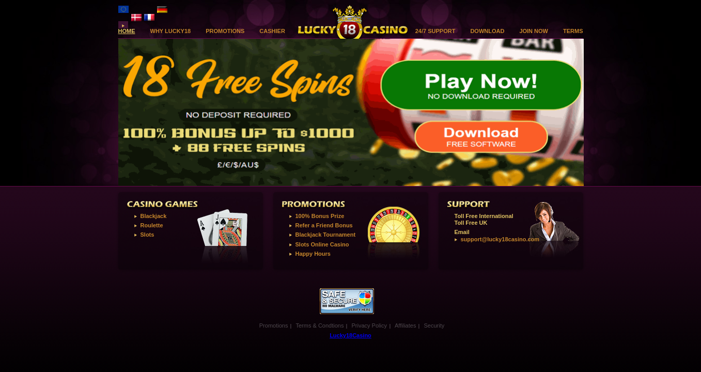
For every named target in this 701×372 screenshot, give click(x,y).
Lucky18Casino (350, 335)
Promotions (225, 31)
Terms (573, 31)
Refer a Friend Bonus (324, 225)
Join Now (533, 31)
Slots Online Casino (322, 244)
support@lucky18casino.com (500, 239)
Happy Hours (313, 254)
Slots (147, 234)
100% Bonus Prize (320, 216)
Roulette (152, 225)
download (487, 31)
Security (434, 325)
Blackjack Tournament (325, 234)
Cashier (272, 31)
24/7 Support (435, 31)
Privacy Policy (368, 325)
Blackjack (154, 216)
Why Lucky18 (170, 31)
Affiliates (405, 325)
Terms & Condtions (319, 325)
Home (126, 31)
